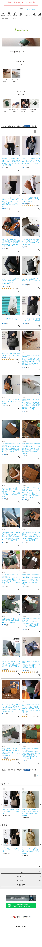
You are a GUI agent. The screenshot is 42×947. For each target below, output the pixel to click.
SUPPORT (21, 885)
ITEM (21, 872)
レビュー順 (33, 126)
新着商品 (3, 14)
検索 (41, 18)
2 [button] (37, 131)
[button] (39, 131)
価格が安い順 (11, 126)
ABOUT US (21, 876)
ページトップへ (39, 866)
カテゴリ (15, 14)
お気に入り (27, 14)
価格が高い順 (20, 126)
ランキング (9, 14)
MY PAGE (21, 881)
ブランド (21, 14)
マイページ (33, 14)
